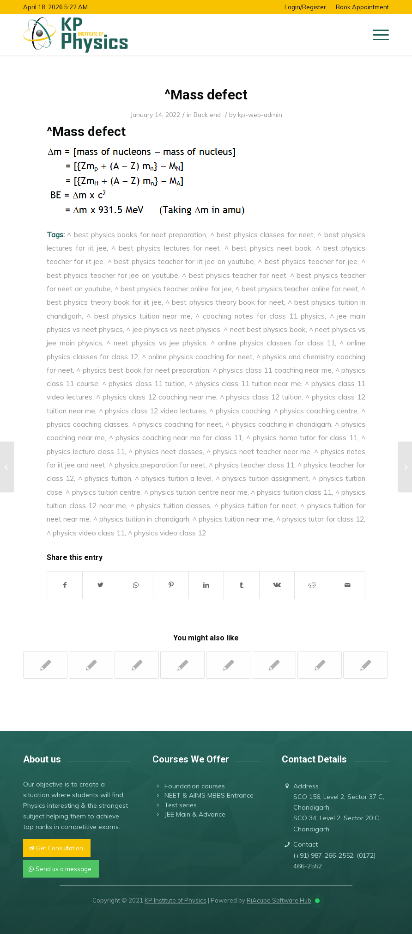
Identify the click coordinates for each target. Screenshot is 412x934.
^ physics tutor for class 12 (320, 518)
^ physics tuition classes (170, 505)
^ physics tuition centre (103, 492)
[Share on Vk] (277, 585)
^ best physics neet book (267, 247)
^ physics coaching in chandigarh (278, 424)
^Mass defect (206, 94)
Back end (207, 114)
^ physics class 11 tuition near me (245, 383)
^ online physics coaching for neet (197, 356)
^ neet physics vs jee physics (156, 342)
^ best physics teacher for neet (234, 275)
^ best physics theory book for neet (224, 302)
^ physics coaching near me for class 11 (175, 437)
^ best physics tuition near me (138, 315)
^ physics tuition (104, 478)
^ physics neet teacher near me (258, 451)
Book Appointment (362, 7)
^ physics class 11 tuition (143, 383)
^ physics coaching (239, 410)
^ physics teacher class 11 (251, 464)
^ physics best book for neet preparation (142, 370)
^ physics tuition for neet (255, 505)
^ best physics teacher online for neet (296, 288)
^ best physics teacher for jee (307, 261)
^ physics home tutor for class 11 (301, 437)
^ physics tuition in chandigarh (141, 518)
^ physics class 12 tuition (261, 396)
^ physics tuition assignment (262, 478)
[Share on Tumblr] (241, 585)
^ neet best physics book (264, 329)
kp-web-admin (260, 114)
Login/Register (305, 7)
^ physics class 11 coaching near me (272, 370)
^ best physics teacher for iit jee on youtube (181, 261)
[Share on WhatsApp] (135, 585)
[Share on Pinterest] (170, 585)
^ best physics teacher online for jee (173, 288)
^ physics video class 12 (167, 532)
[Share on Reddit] (312, 585)
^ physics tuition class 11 (291, 492)
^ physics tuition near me (233, 518)
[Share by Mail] (347, 585)
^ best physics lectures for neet (165, 247)
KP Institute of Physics (175, 900)
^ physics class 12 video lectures (152, 410)
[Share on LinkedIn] (206, 585)
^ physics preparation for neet (157, 464)
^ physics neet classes (165, 451)
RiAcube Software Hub (279, 900)
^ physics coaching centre (316, 410)
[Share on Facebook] (64, 585)
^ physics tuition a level (173, 478)
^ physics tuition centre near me (196, 492)
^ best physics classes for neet (262, 234)
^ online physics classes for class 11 (273, 342)
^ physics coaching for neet (177, 424)
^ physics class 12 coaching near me (156, 396)
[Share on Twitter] (100, 585)
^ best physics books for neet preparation (136, 234)
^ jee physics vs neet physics (173, 329)
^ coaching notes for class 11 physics (260, 315)
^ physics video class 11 (86, 532)
